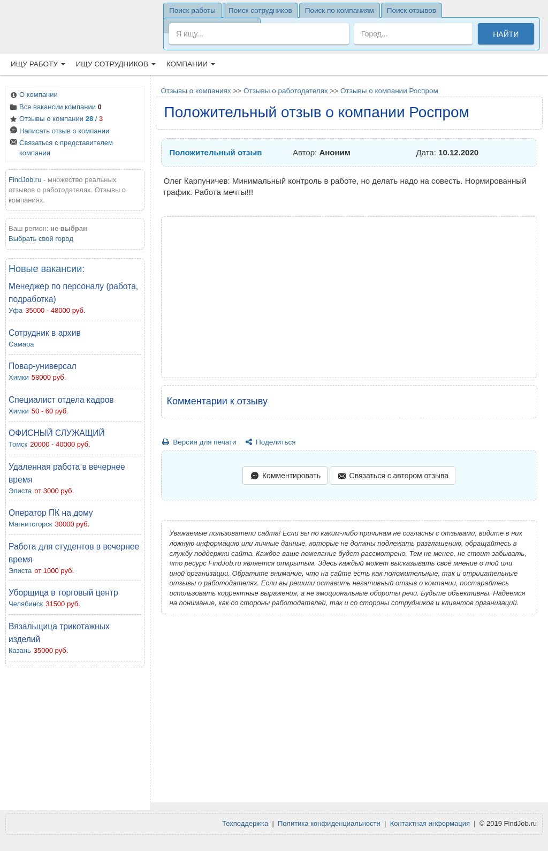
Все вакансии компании (55, 108)
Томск (18, 444)
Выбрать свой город (41, 239)
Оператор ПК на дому (51, 512)
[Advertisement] (74, 741)
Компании (190, 64)
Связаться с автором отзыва (392, 476)
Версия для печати (199, 442)
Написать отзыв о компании (59, 132)
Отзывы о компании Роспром (389, 91)
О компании (33, 96)
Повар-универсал (43, 366)
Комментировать (284, 476)
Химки (19, 377)
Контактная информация (430, 823)
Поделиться (269, 442)
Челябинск (26, 604)
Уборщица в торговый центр (63, 592)
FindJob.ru (25, 180)
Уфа (15, 310)
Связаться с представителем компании (61, 148)
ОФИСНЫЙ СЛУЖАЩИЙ (57, 433)
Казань (20, 650)
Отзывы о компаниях (196, 91)
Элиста (20, 491)
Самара (21, 344)
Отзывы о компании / (56, 120)
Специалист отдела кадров (61, 399)
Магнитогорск (30, 524)
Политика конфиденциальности (329, 823)
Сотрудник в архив (45, 332)
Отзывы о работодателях (285, 91)
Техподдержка (245, 823)
